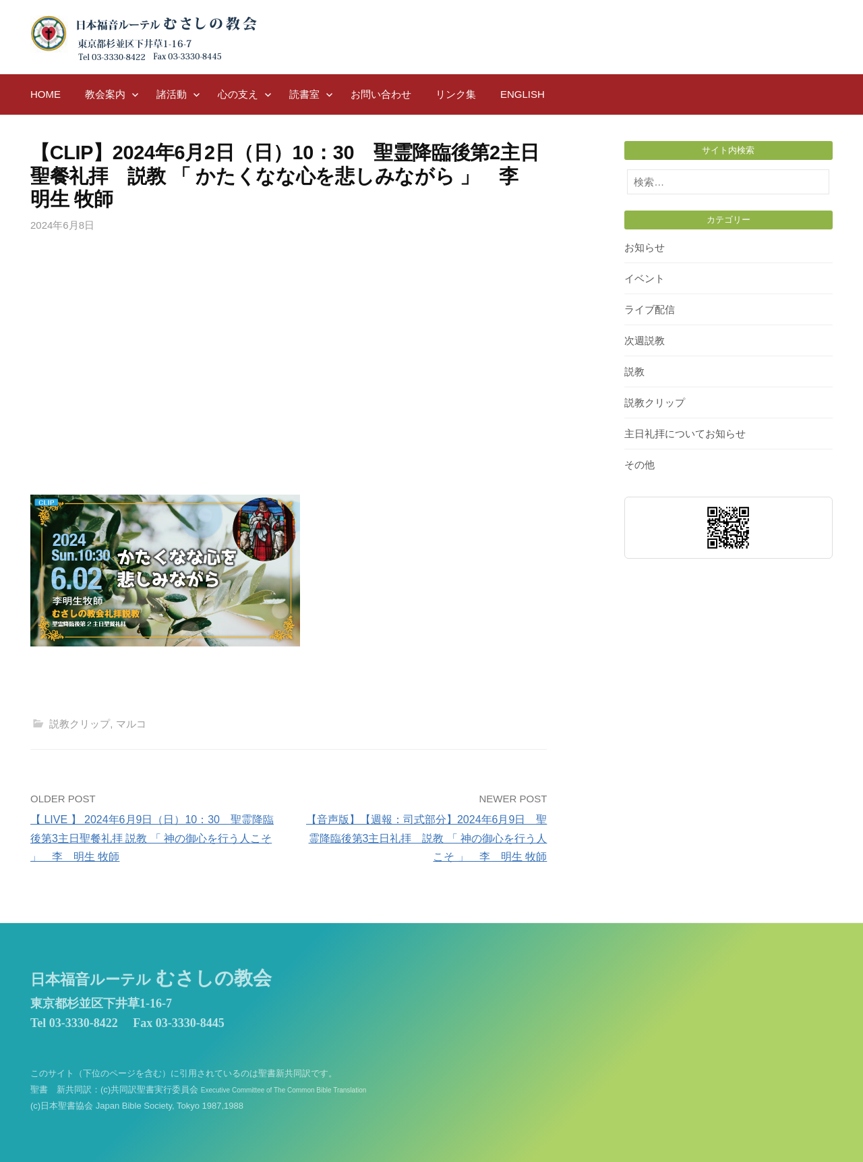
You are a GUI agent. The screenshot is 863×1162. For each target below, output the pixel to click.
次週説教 (644, 340)
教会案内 (105, 94)
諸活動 (171, 94)
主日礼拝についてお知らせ (685, 433)
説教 (634, 371)
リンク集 (456, 94)
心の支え (238, 94)
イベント (644, 278)
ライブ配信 (649, 309)
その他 (639, 464)
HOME (45, 94)
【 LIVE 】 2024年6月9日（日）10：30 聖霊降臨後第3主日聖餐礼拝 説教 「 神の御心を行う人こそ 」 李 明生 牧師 (152, 838)
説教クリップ (79, 723)
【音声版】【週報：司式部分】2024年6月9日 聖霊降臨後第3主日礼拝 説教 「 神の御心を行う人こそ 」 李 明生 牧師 (426, 838)
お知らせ (644, 247)
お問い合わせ (381, 94)
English (522, 94)
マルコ (131, 723)
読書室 (304, 94)
